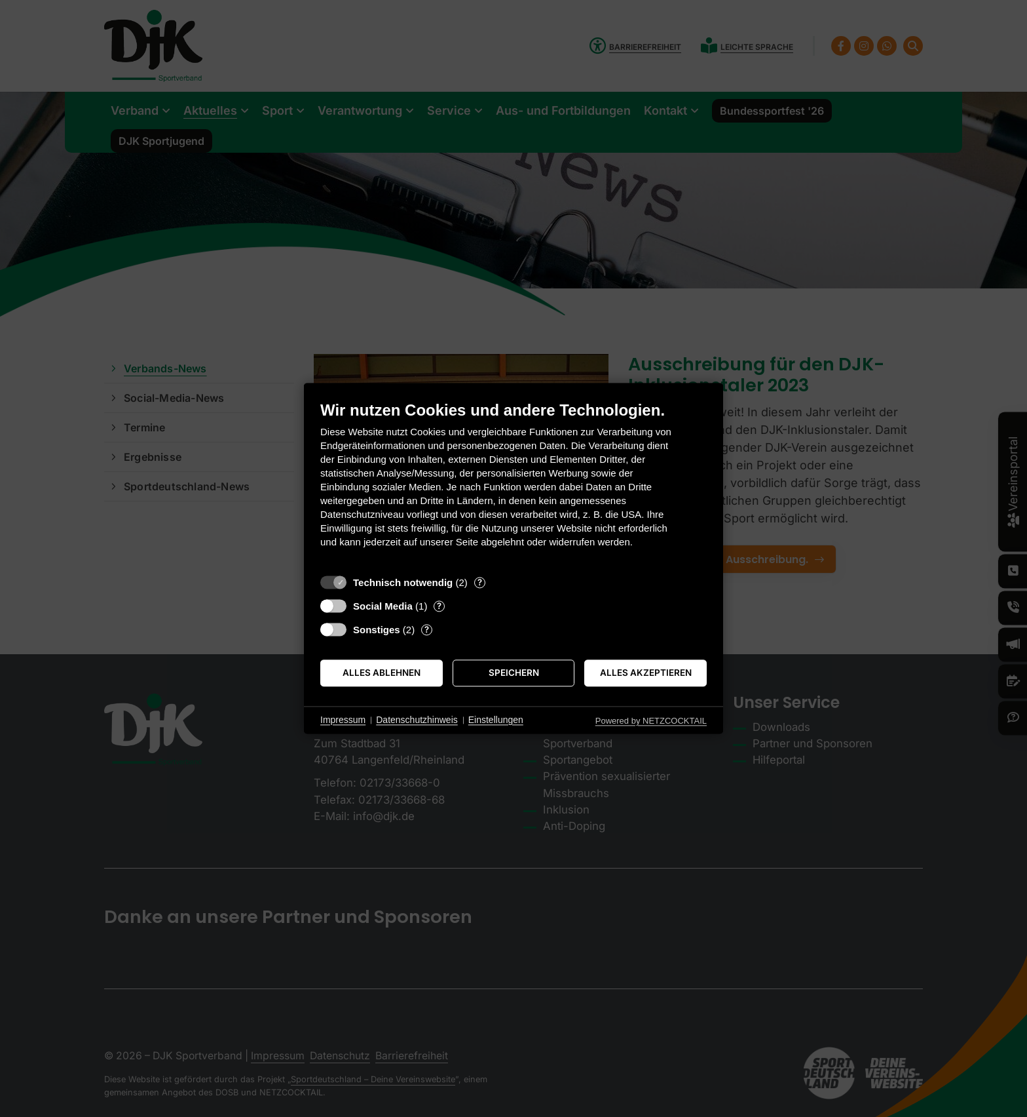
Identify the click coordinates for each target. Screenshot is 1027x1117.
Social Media (383, 606)
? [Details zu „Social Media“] (439, 605)
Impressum (342, 720)
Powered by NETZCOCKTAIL (651, 721)
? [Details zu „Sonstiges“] (426, 629)
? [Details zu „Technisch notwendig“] (479, 582)
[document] (513, 484)
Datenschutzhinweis (417, 720)
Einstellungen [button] (495, 720)
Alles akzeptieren (646, 672)
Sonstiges (376, 629)
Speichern (514, 672)
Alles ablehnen (381, 672)
